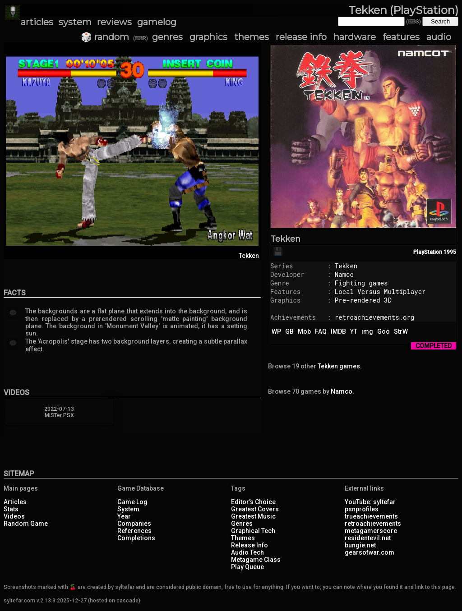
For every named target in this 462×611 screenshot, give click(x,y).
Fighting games (361, 283)
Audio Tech (247, 552)
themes (251, 37)
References (134, 530)
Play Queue (247, 566)
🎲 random (105, 37)
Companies (134, 523)
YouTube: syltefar (370, 501)
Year (124, 516)
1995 (450, 252)
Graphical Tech (253, 530)
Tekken (285, 239)
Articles (15, 501)
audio (438, 37)
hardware (354, 37)
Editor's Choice (253, 501)
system (75, 22)
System (128, 509)
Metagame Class (256, 559)
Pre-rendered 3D (363, 300)
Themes (243, 538)
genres (167, 37)
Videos (14, 516)
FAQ (321, 331)
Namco (344, 274)
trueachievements (371, 516)
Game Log (132, 501)
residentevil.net (368, 538)
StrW (401, 331)
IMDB (338, 331)
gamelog (156, 22)
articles (37, 22)
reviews (114, 22)
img (367, 331)
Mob (304, 331)
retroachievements (373, 523)
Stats (11, 509)
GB (289, 331)
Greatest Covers (255, 509)
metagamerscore (371, 530)
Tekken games (339, 366)
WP (276, 331)
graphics (208, 37)
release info (301, 37)
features (401, 37)
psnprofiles (362, 509)
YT (353, 331)
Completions (136, 538)
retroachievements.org (374, 317)
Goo (383, 331)
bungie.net (360, 545)
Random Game (26, 523)
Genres (242, 523)
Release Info (249, 545)
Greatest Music (253, 516)
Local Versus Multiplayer (380, 291)
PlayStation (427, 252)
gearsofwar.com (369, 552)
